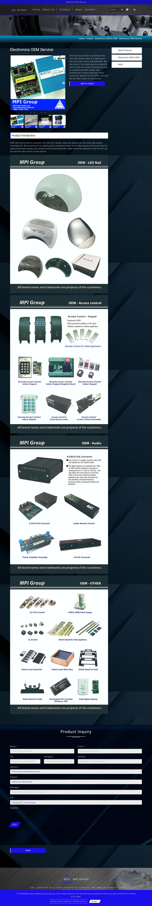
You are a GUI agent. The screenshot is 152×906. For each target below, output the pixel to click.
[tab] (127, 50)
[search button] (121, 10)
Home (37, 9)
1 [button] (31, 112)
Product (89, 38)
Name (13, 746)
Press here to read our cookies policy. (68, 901)
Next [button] (63, 83)
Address (81, 757)
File (12, 798)
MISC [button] (120, 64)
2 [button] (34, 112)
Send (14, 824)
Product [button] (65, 9)
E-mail (81, 746)
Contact (90, 9)
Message (15, 787)
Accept (94, 901)
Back (28, 850)
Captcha (14, 808)
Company (48, 757)
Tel (11, 757)
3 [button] (38, 112)
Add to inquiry (87, 83)
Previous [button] (12, 83)
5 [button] (45, 112)
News (79, 9)
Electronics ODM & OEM (106, 38)
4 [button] (41, 112)
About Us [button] (49, 9)
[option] (38, 83)
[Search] (117, 9)
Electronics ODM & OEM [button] (129, 57)
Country (14, 767)
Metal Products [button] (125, 50)
